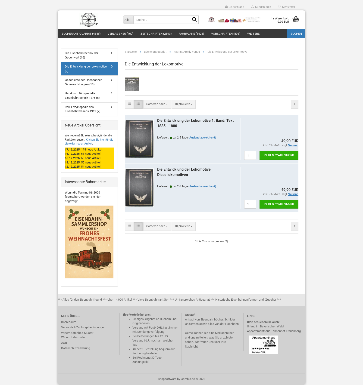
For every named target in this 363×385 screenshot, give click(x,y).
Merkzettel (286, 7)
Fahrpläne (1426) (191, 33)
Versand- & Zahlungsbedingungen (83, 327)
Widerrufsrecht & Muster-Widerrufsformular (77, 335)
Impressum (68, 322)
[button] (235, 6)
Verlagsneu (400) (121, 33)
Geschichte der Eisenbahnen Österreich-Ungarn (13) (83, 82)
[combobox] (157, 104)
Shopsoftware (167, 379)
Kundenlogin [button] (261, 7)
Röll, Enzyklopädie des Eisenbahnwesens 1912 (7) (82, 109)
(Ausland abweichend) (202, 137)
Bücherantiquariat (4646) (81, 33)
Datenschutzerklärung (75, 348)
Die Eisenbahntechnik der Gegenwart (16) (81, 55)
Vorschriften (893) (225, 33)
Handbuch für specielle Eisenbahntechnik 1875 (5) (82, 95)
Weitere (253, 33)
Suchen (296, 33)
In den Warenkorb (279, 155)
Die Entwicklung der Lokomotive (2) (86, 69)
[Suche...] (128, 19)
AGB (64, 343)
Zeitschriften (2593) (156, 33)
